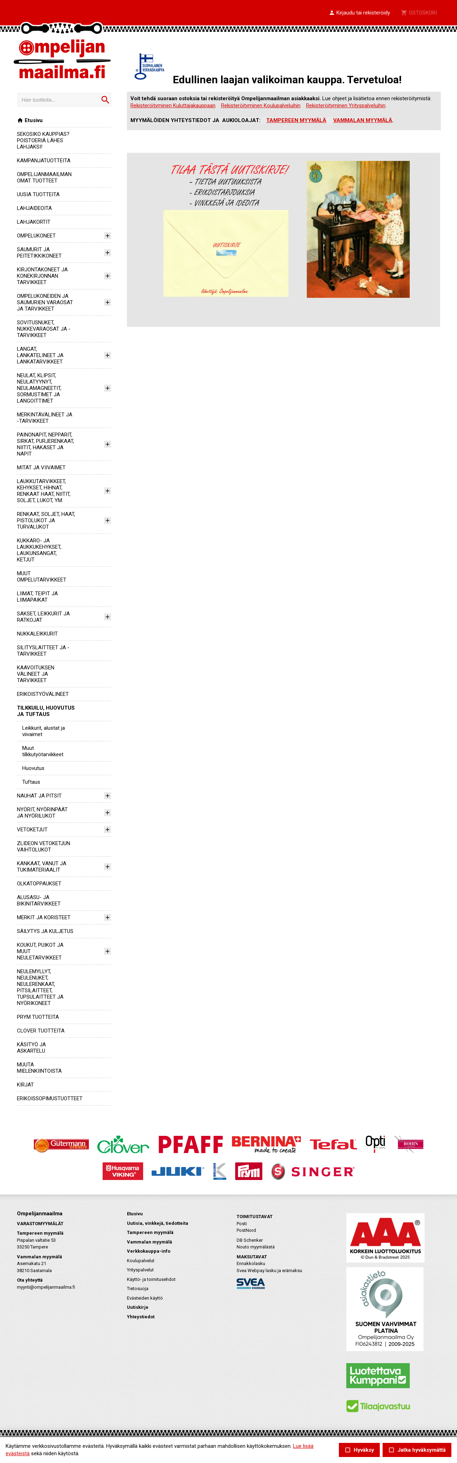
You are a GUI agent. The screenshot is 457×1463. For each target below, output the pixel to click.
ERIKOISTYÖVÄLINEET (43, 694)
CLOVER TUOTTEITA (41, 1031)
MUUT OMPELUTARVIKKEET (41, 576)
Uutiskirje (137, 1307)
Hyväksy (359, 1450)
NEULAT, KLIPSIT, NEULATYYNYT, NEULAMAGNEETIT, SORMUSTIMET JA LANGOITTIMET (39, 388)
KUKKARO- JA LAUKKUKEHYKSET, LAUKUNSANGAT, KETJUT (39, 550)
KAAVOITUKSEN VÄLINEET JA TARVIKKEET (35, 674)
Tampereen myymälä (150, 1232)
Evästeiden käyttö (145, 1298)
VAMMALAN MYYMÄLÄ (362, 120)
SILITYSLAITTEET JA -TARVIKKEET (43, 650)
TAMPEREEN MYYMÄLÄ (296, 120)
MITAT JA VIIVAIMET (41, 467)
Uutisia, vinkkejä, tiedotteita (157, 1223)
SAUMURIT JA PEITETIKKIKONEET (39, 252)
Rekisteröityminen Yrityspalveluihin (345, 105)
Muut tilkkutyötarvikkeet (42, 751)
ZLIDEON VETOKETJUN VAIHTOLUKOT (43, 846)
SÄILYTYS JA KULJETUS (45, 931)
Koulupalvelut (140, 1260)
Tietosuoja (137, 1288)
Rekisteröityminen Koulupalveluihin (260, 105)
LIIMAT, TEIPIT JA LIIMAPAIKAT (37, 596)
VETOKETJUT (32, 829)
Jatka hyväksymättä (417, 1450)
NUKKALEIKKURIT (37, 634)
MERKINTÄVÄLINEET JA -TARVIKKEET (44, 417)
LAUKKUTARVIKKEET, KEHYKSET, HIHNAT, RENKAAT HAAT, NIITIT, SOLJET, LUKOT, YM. (44, 491)
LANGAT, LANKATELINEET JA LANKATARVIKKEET (40, 355)
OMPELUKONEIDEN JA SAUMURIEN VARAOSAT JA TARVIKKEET (45, 302)
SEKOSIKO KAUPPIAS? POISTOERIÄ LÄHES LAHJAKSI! (43, 140)
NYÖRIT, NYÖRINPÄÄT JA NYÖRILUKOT (42, 812)
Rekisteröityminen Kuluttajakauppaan (172, 105)
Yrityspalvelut (140, 1269)
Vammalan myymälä (149, 1242)
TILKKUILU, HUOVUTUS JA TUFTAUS (46, 711)
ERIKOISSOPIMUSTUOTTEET (50, 1098)
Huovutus (33, 768)
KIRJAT (25, 1085)
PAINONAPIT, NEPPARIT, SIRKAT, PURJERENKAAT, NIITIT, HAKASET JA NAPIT (45, 444)
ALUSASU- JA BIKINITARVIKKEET (39, 900)
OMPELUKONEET (36, 236)
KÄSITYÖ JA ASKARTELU (31, 1047)
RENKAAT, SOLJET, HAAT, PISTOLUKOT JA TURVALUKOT (46, 520)
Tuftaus (31, 782)
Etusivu (30, 120)
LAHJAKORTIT (33, 222)
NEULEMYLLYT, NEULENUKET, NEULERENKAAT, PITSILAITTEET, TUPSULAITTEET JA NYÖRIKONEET (40, 987)
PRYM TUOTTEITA (38, 1017)
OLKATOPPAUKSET (39, 883)
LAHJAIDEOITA (34, 208)
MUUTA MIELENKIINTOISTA (39, 1067)
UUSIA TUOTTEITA (38, 194)
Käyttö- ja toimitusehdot (151, 1279)
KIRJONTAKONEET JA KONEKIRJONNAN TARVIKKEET (42, 275)
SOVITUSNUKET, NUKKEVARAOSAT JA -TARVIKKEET (44, 328)
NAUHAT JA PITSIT (39, 796)
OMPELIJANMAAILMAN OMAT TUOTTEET (44, 177)
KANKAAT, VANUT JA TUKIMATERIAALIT (41, 866)
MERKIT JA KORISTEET (44, 917)
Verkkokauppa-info (148, 1251)
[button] (359, 13)
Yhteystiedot (140, 1316)
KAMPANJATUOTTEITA (44, 160)
